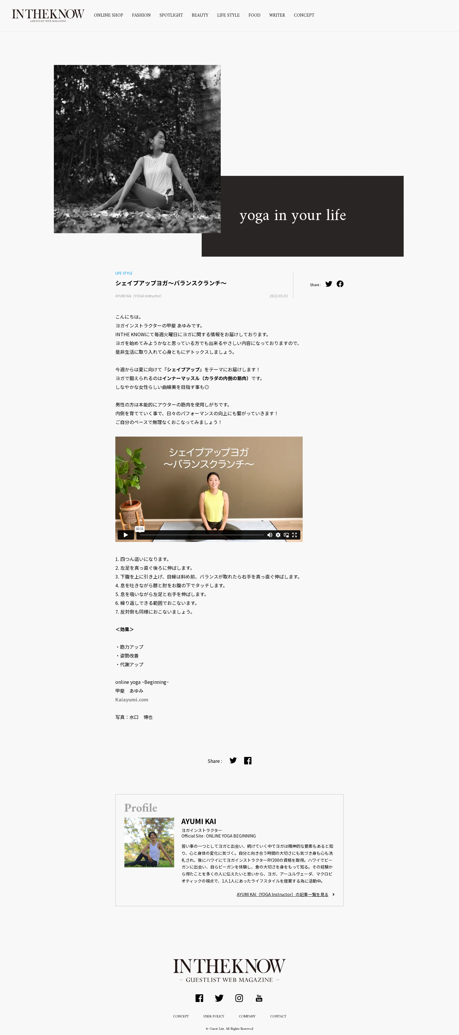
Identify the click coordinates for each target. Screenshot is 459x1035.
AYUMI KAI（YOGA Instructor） (139, 295)
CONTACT (278, 1017)
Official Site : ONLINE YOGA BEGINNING (218, 836)
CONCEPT (304, 16)
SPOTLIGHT (171, 16)
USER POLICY (213, 1017)
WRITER (277, 16)
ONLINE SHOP (108, 16)
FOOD (255, 16)
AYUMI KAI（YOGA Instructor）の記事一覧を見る (286, 894)
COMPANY (247, 1017)
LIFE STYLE (228, 16)
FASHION (141, 16)
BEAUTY (200, 16)
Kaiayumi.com (131, 699)
